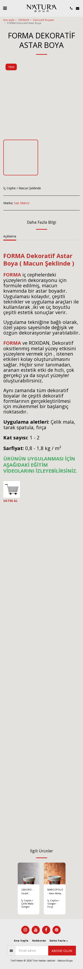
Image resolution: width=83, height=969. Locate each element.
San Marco (21, 203)
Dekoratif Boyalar (43, 20)
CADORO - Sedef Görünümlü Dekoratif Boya (28, 891)
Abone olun (62, 951)
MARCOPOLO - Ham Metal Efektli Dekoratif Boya (55, 891)
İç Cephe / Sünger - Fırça (53, 903)
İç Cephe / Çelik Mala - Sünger (28, 903)
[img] (28, 873)
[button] (5, 8)
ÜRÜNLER (23, 20)
